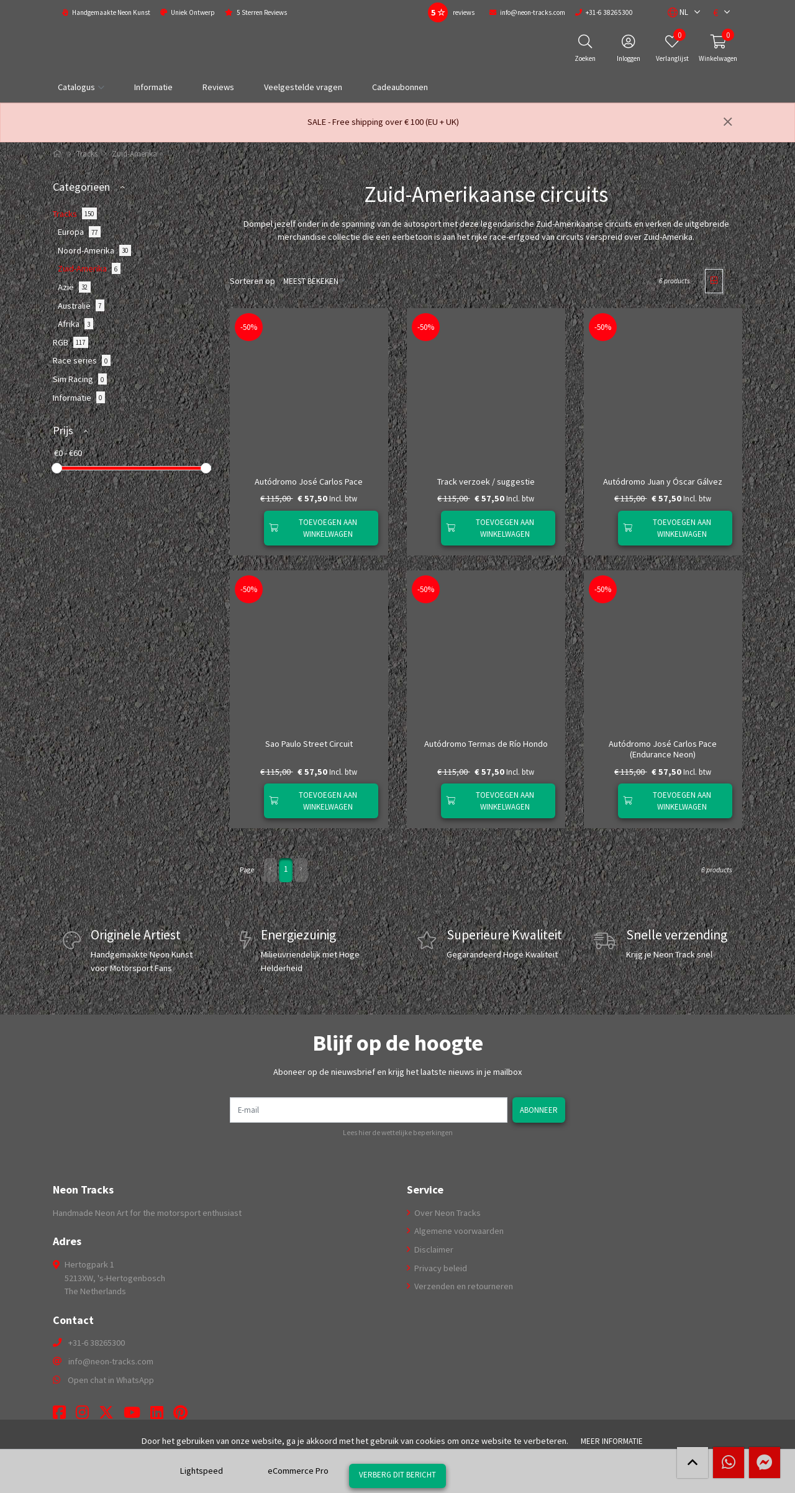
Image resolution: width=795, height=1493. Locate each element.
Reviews (218, 87)
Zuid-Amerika (89, 268)
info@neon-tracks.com (110, 1361)
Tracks (87, 153)
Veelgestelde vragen (303, 87)
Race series (82, 360)
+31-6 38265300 (96, 1342)
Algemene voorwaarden (458, 1230)
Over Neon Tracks (446, 1212)
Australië (81, 305)
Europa (79, 231)
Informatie (153, 87)
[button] (678, 12)
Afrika (75, 323)
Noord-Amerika (94, 250)
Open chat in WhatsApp (111, 1379)
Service (425, 1190)
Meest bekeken (309, 281)
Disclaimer (432, 1249)
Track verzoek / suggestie (486, 481)
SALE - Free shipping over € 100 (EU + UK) (383, 121)
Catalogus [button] (76, 87)
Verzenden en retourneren (462, 1286)
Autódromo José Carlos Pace (309, 481)
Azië (74, 287)
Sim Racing (80, 379)
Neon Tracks (83, 1190)
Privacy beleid (439, 1267)
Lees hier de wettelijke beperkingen (398, 1132)
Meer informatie (612, 1441)
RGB (70, 342)
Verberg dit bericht (397, 1474)
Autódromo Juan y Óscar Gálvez (662, 481)
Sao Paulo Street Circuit (309, 743)
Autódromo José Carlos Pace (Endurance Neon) (663, 749)
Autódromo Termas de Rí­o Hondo (486, 743)
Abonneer (540, 1109)
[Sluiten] (728, 122)
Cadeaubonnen (400, 87)
